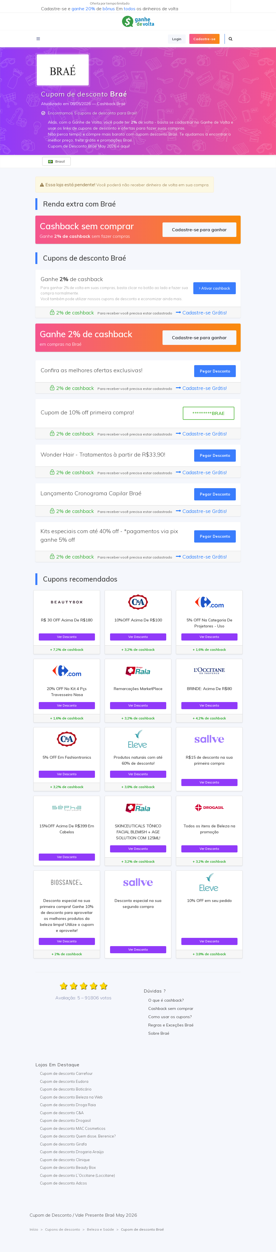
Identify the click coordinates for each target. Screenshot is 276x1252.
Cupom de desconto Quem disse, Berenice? (77, 1136)
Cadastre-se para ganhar (199, 229)
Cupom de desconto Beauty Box (68, 1167)
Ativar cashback (214, 288)
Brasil (56, 161)
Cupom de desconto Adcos (63, 1183)
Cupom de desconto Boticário (66, 1089)
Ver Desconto (66, 637)
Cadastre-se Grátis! (201, 312)
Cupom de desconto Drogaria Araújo (72, 1151)
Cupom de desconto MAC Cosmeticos (72, 1128)
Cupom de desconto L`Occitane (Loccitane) (77, 1175)
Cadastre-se (204, 39)
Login (176, 39)
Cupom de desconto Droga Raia (68, 1104)
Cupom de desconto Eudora (64, 1081)
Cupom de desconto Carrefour (66, 1073)
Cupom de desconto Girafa (63, 1144)
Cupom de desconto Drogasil (65, 1120)
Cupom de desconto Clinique (65, 1159)
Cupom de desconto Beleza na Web (71, 1097)
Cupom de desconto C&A (62, 1112)
